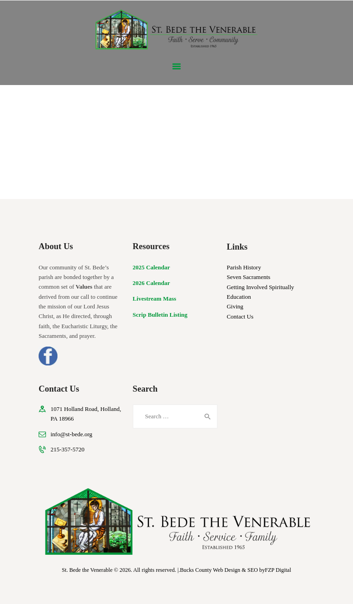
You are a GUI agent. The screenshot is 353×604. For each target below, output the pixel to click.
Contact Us (240, 316)
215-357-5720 (68, 449)
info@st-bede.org (71, 434)
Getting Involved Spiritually (260, 287)
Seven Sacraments (248, 277)
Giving (235, 306)
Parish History (244, 267)
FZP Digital (278, 570)
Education (239, 296)
